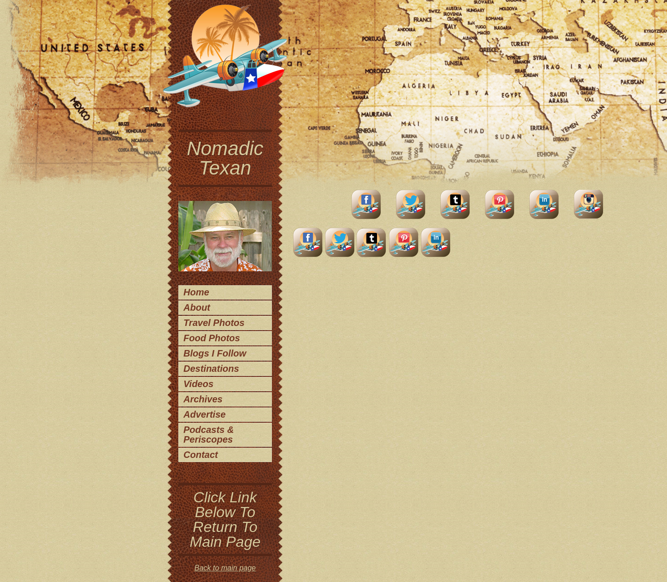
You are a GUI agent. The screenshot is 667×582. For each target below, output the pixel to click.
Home (196, 292)
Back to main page (225, 568)
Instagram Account (589, 204)
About (196, 307)
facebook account (366, 204)
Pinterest (500, 204)
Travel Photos (214, 323)
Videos (198, 384)
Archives (203, 399)
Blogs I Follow (214, 353)
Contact (200, 455)
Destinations (211, 368)
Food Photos (211, 338)
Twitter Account (411, 204)
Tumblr (455, 204)
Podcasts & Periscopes (208, 434)
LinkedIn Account (544, 204)
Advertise (204, 414)
